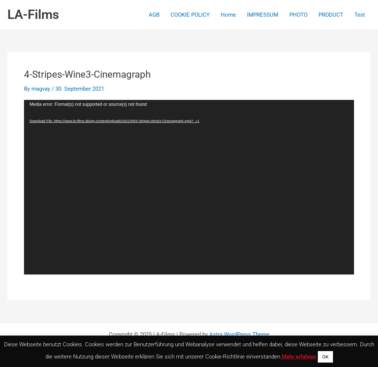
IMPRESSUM (262, 14)
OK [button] (325, 357)
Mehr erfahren (299, 356)
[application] (189, 187)
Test (359, 14)
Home (228, 14)
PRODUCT (331, 14)
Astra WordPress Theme (239, 334)
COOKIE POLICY (190, 14)
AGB (154, 14)
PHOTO (298, 14)
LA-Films (33, 14)
